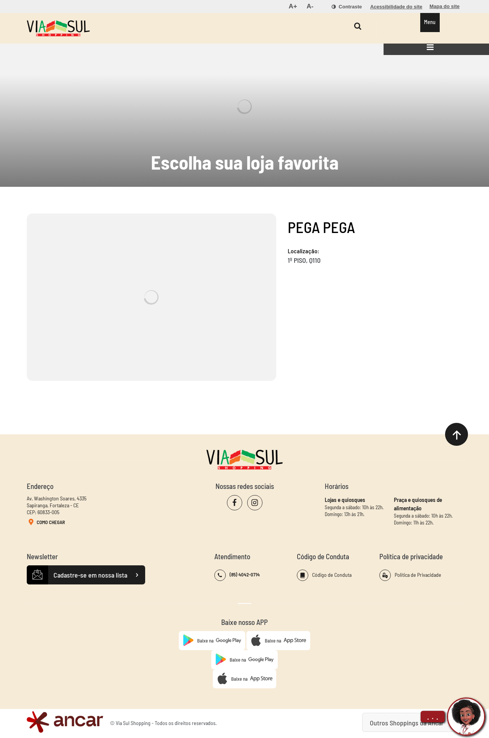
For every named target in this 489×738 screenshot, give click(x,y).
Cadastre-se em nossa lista (86, 574)
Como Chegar (46, 523)
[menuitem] (293, 6)
